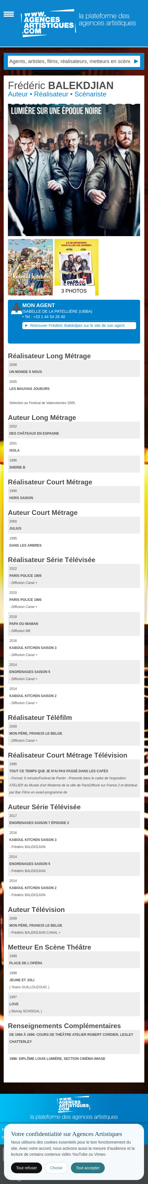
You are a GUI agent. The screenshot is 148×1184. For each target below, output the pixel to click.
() (85, 311)
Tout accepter (88, 1168)
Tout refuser (26, 1168)
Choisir (56, 1168)
